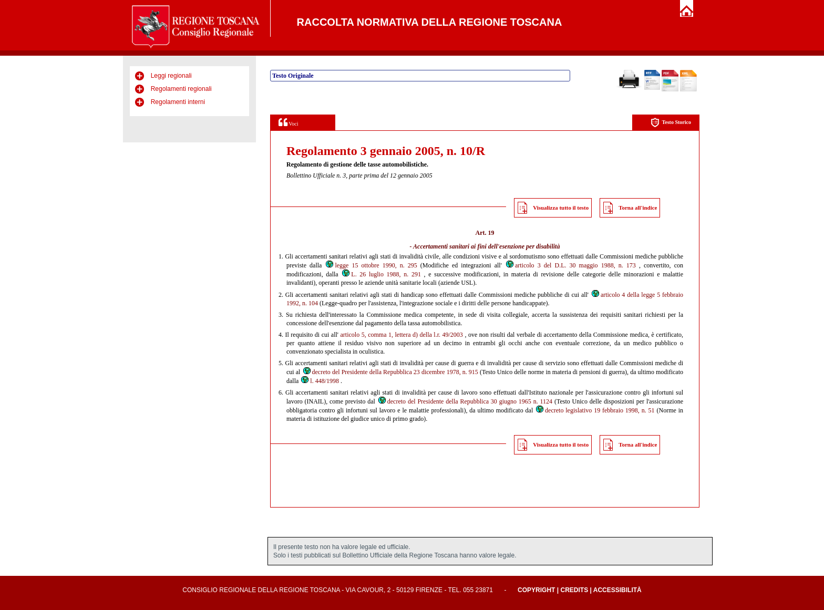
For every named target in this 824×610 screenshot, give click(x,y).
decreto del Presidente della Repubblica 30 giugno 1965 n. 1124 (464, 401)
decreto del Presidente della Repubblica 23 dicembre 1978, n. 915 (390, 372)
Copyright (536, 590)
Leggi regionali (171, 75)
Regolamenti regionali (181, 88)
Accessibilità (617, 590)
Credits (574, 590)
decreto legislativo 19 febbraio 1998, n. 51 (595, 410)
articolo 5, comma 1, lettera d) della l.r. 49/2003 (402, 334)
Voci (288, 122)
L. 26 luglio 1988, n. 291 (381, 274)
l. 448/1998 (319, 381)
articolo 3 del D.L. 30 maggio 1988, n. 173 (570, 265)
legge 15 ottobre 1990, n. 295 (371, 265)
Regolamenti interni (178, 102)
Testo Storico (671, 123)
